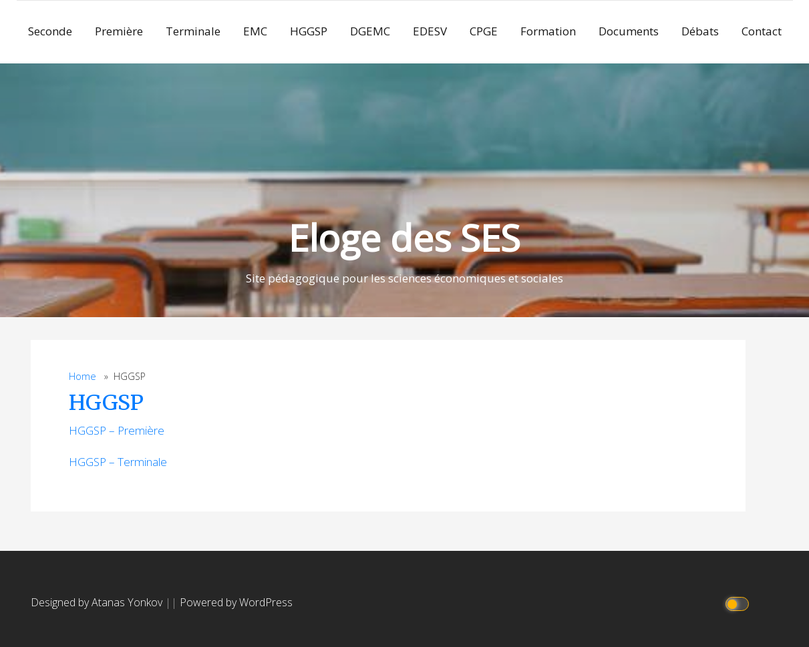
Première (119, 31)
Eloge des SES (404, 237)
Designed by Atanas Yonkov (98, 602)
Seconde (50, 31)
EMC (255, 31)
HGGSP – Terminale (118, 461)
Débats (700, 31)
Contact (762, 31)
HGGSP (308, 31)
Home (82, 376)
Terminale (193, 31)
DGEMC (370, 31)
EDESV (430, 31)
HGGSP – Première (116, 430)
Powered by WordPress (236, 602)
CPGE (484, 31)
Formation (548, 31)
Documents (629, 31)
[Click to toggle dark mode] (738, 602)
